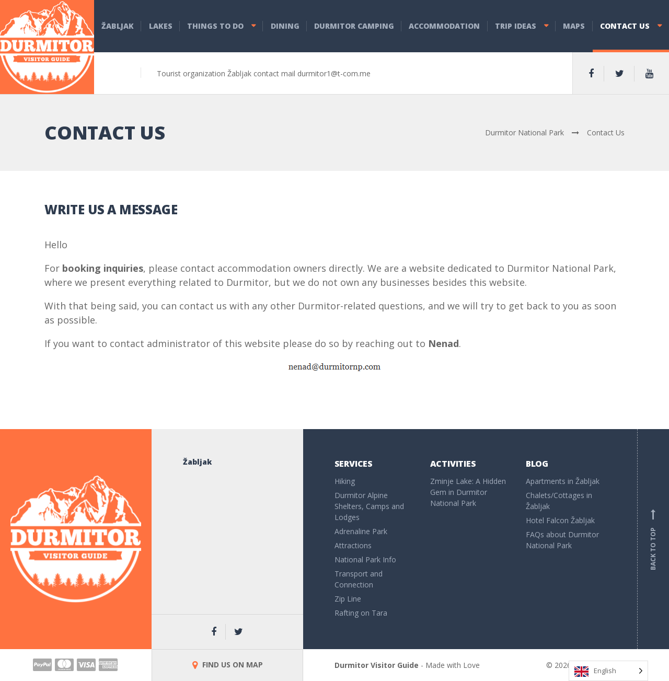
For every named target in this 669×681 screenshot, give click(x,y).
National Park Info (365, 559)
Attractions (353, 545)
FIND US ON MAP (227, 665)
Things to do (215, 26)
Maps (574, 26)
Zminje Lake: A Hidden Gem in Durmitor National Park (468, 492)
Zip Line (347, 599)
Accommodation (444, 26)
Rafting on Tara (360, 613)
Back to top (653, 539)
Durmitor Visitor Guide (376, 665)
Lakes (160, 26)
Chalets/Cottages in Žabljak (559, 500)
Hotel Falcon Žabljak (560, 520)
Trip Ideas (515, 26)
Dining (285, 26)
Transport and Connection (358, 579)
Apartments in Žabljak (562, 481)
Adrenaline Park (360, 531)
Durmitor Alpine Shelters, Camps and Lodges (369, 506)
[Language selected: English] (608, 671)
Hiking (344, 481)
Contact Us (625, 26)
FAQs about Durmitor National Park (562, 539)
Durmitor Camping (354, 26)
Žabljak (117, 26)
